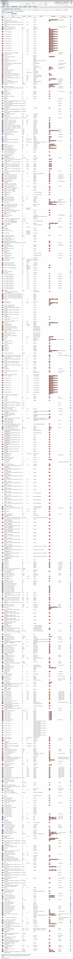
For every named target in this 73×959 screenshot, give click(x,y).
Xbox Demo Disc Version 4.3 (9, 574)
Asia (54, 10)
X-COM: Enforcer (7, 665)
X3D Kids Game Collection (9, 506)
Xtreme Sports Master (8, 147)
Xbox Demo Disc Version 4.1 (9, 604)
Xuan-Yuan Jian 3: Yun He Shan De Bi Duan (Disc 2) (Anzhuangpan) (12, 526)
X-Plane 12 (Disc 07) (8, 36)
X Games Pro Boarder (10, 20)
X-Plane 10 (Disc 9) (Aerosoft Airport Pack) (12, 75)
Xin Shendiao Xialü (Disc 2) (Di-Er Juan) (11, 449)
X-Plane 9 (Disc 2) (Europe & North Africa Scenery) (11, 167)
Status (70, 16)
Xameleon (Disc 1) (7, 195)
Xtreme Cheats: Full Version (9, 264)
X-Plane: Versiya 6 (7, 460)
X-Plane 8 (6, 336)
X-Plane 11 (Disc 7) (7, 378)
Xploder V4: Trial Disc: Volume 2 (10, 120)
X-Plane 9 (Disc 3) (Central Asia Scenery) (11, 165)
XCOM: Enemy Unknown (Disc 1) (10, 584)
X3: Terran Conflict (7, 572)
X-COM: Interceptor (7, 80)
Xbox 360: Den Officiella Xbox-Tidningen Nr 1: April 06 (12, 406)
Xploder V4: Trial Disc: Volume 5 (10, 121)
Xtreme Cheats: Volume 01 (9, 196)
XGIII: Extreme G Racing (8, 135)
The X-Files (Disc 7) (8, 698)
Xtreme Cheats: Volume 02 (9, 198)
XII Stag (5, 562)
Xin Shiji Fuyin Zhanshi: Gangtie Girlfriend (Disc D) (12, 610)
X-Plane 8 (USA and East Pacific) (10, 326)
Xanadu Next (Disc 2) (8, 254)
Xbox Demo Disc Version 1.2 (9, 655)
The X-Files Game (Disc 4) (9, 282)
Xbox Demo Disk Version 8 (9, 130)
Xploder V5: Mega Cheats (8, 124)
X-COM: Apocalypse (8, 678)
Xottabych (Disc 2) (7, 94)
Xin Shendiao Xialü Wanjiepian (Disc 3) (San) (12, 438)
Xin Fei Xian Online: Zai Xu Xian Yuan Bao (12, 211)
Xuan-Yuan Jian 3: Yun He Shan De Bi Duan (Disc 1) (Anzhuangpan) (12, 530)
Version (29, 16)
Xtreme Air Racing (7, 54)
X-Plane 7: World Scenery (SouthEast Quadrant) (12, 295)
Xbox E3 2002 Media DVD (9, 148)
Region (2, 16)
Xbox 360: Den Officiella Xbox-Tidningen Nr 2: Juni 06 (12, 403)
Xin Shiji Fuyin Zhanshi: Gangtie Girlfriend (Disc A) (12, 620)
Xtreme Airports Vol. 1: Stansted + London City (12, 127)
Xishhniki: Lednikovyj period (9, 306)
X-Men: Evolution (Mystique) (9, 651)
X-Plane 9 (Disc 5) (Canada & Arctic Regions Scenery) (12, 162)
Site (20, 6)
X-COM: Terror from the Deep (9, 56)
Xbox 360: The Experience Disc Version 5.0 (12, 219)
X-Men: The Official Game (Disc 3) (10, 176)
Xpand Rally (6, 65)
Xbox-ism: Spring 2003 (8, 513)
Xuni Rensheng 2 (7, 251)
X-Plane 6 (6, 322)
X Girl (5, 643)
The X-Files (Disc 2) (8, 697)
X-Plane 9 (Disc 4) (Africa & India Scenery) (12, 163)
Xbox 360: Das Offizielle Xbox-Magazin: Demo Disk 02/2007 (12, 243)
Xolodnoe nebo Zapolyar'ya (9, 458)
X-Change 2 (6, 229)
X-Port (5, 270)
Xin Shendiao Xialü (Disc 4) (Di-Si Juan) (11, 445)
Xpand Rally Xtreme (8, 453)
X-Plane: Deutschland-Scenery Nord (10, 150)
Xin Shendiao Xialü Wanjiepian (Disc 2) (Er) (12, 431)
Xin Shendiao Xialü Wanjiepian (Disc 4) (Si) (12, 436)
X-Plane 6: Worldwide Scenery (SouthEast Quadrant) (11, 310)
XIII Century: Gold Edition (9, 69)
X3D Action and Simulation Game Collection (12, 628)
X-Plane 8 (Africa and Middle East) (10, 335)
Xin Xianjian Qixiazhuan (8, 516)
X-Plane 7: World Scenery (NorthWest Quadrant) (12, 296)
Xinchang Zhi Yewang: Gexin (9, 640)
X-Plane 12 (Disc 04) (8, 43)
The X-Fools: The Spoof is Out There (10, 370)
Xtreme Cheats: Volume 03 (9, 262)
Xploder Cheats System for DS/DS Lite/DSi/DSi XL (12, 18)
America (51, 10)
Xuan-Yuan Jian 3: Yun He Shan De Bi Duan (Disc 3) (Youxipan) (12, 523)
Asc (63, 10)
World (43, 10)
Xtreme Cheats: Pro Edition (9, 321)
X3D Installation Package (8, 629)
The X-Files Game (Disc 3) (9, 284)
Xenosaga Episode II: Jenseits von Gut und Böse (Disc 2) (12, 23)
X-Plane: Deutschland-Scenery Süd (10, 206)
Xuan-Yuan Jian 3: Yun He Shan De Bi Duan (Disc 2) (12, 540)
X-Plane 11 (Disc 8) (7, 375)
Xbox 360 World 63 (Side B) (9, 586)
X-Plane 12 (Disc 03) (8, 45)
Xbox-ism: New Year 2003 (9, 235)
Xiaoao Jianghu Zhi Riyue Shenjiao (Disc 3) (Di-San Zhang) (12, 466)
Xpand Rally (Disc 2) (8, 324)
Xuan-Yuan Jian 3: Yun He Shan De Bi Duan (12, 419)
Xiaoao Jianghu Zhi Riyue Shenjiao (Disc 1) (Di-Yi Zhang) (12, 470)
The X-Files (6, 67)
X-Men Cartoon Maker (8, 215)
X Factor (5, 79)
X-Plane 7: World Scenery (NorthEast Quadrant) (12, 297)
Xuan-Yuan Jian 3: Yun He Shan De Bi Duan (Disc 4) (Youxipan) (12, 519)
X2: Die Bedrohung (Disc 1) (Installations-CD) (12, 355)
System (24, 16)
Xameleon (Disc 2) (7, 225)
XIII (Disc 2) (6, 348)
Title (13, 16)
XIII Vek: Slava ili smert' (8, 422)
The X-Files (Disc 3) (8, 695)
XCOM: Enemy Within (8, 582)
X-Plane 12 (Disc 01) (8, 50)
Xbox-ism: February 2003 (8, 200)
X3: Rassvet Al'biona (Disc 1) (9, 239)
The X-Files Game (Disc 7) (9, 275)
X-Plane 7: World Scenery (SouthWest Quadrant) (12, 293)
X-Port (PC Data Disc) (8, 271)
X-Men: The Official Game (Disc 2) (10, 177)
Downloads (14, 6)
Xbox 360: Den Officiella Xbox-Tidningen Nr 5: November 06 (12, 663)
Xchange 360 (6, 216)
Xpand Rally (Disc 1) (8, 325)
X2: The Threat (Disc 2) (8, 341)
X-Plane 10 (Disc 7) (7, 71)
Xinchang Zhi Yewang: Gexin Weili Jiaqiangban (12, 642)
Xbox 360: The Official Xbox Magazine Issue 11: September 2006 (13, 112)
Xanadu (5, 373)
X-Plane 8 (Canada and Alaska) (9, 332)
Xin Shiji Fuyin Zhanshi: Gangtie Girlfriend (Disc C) (12, 614)
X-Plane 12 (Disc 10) (8, 29)
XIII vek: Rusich (7, 690)
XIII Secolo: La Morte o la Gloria (10, 183)
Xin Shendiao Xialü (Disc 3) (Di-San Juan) (11, 447)
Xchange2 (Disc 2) (11, 317)
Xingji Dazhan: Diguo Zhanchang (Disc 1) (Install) (11, 687)
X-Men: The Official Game (9, 86)
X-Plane (5, 138)
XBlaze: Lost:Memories (10, 409)
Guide (25, 6)
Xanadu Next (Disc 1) (8, 256)
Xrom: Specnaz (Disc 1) (8, 579)
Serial (64, 16)
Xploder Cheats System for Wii (9, 26)
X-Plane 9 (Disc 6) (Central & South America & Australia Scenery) (12, 160)
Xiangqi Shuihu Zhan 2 (8, 156)
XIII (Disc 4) (6, 58)
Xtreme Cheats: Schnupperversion (10, 265)
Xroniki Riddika (7, 670)
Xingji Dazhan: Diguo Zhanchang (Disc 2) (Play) (13, 684)
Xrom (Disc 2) (6, 510)
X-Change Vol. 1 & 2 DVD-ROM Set (10, 395)
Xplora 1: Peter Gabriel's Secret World (11, 81)
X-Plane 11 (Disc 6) (7, 380)
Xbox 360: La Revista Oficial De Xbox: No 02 (12, 568)
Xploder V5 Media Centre (8, 145)
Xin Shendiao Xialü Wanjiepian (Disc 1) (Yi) (12, 433)
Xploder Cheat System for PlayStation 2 (11, 139)
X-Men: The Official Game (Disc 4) (10, 174)
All (7, 10)
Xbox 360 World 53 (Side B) (9, 591)
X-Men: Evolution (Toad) (8, 650)
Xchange (10, 401)
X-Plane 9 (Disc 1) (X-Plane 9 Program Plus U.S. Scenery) (13, 169)
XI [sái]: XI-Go (7, 672)
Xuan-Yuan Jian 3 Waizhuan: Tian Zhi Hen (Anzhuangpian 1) (11, 557)
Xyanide (6, 99)
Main (3, 6)
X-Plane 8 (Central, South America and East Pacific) (12, 331)
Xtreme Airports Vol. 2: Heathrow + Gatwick (12, 126)
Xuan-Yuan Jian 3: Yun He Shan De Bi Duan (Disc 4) (12, 533)
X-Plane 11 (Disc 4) (7, 385)
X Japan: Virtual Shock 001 (9, 186)
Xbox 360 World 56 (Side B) (9, 588)
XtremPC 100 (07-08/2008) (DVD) (10, 185)
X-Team (5, 338)
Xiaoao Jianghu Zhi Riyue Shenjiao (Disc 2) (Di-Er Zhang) (12, 473)
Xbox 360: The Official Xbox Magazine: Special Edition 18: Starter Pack (12, 101)
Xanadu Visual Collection (8, 353)
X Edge (6, 399)
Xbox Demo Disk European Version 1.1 (11, 131)
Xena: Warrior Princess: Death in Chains (11, 73)
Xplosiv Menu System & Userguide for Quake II (12, 63)
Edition (41, 16)
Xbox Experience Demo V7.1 (9, 157)
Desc (12, 11)
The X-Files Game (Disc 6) (9, 277)
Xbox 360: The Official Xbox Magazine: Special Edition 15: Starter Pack (12, 104)
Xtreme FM (6, 272)
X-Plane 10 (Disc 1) (7, 72)
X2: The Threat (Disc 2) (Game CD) (10, 645)
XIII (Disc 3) (6, 59)
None (60, 10)
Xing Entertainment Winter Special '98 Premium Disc (12, 88)
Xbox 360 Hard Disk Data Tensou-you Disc (12, 631)
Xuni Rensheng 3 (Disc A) (9, 249)
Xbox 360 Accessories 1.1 (8, 154)
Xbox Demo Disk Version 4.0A (9, 113)
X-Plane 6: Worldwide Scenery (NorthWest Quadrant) (11, 313)
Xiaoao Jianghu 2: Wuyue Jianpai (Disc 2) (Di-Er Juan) (13, 487)
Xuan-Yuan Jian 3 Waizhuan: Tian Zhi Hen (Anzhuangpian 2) (11, 554)
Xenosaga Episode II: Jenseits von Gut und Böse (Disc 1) (12, 25)
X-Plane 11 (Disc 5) (7, 382)
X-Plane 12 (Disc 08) (8, 34)
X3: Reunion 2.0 (7, 173)
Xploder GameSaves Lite (8, 180)
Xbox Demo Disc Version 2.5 (9, 257)
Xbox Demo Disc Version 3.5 (9, 605)
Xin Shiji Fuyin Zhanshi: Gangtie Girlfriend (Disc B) (12, 617)
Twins (40, 10)
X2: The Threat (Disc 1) (8, 344)
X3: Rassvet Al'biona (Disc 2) (9, 237)
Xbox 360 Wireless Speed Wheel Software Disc (12, 517)
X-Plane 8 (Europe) (7, 329)
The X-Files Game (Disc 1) (9, 288)
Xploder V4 (6, 140)
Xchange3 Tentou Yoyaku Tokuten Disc (11, 292)
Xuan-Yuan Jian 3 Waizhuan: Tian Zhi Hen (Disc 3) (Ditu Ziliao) (12, 550)
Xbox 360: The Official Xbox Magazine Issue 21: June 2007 (13, 110)
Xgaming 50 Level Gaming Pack (10, 241)
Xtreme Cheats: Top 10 (8, 230)
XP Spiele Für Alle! (7, 682)
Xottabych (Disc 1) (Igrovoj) (9, 97)
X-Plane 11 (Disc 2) (7, 389)
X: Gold (5, 55)
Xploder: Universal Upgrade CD (10, 28)
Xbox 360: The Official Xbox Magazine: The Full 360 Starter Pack (13, 106)
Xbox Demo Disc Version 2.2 (9, 649)
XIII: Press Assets (7, 92)
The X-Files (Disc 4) (8, 694)
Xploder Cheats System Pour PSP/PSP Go (11, 429)
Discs (8, 6)
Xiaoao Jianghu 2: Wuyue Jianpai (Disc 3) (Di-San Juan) (12, 483)
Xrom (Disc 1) (6, 512)
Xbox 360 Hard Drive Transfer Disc (10, 222)
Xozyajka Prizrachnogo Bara (9, 660)
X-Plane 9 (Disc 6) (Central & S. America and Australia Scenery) (12, 357)
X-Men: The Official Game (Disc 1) (10, 178)
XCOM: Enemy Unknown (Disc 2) (10, 60)
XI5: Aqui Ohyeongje (8, 674)
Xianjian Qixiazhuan (8, 182)
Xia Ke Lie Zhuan (7, 213)
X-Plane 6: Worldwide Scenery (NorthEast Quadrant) (11, 315)
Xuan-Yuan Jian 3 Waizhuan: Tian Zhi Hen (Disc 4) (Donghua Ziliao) (12, 547)
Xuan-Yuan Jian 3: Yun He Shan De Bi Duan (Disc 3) (12, 537)
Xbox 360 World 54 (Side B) (9, 587)
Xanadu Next (7, 681)
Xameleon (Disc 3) (7, 193)
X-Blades (6, 68)
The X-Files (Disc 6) (8, 693)
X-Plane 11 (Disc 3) (7, 387)
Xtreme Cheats (6, 116)
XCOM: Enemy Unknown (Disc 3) (10, 583)
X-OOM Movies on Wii (8, 667)
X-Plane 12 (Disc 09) (8, 31)
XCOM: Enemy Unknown (9, 427)
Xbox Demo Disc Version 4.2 (9, 82)
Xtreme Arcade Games (8, 64)
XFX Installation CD (8, 657)
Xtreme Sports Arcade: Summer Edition (11, 52)
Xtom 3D (6, 416)
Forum (35, 6)
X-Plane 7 (6, 299)
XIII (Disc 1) (6, 61)
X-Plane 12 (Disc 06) (8, 38)
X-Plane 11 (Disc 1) (7, 392)
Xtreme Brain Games (8, 244)
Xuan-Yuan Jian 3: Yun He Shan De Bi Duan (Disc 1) (12, 543)
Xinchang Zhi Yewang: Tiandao (9, 415)
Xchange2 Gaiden (7, 455)
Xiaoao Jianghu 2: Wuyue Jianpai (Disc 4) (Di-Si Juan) (12, 480)
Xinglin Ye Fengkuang (8, 654)
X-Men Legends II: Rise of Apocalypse (11, 204)
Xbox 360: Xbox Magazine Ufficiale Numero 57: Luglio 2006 (13, 172)
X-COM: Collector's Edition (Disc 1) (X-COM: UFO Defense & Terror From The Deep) (12, 425)
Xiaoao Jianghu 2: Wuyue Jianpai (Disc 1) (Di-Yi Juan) (13, 490)
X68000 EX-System (7, 133)
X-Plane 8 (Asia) (7, 334)
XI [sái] (5, 136)
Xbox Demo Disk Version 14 (9, 129)
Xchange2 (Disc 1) (11, 320)
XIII (5, 339)
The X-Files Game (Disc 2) (9, 286)
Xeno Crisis (7, 203)
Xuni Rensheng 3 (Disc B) (9, 247)
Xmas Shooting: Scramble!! (10, 152)
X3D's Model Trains (7, 635)
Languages (53, 16)
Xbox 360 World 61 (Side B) (9, 590)
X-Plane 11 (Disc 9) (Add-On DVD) (10, 374)
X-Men (5, 227)
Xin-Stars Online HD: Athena (9, 190)
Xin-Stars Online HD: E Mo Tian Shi (10, 188)
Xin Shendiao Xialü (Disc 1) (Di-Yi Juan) (11, 452)
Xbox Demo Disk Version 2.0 (9, 570)
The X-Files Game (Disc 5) (9, 279)
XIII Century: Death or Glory (9, 199)
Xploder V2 (6, 144)
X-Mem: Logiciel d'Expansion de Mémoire (11, 77)
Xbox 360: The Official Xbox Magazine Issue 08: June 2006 (13, 118)
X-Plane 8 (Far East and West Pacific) (11, 328)
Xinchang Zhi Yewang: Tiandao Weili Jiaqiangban (10, 412)
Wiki (29, 6)
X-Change (6, 396)
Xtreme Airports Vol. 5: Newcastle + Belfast (12, 125)
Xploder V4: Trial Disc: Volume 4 (10, 122)
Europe (46, 10)
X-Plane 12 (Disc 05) (8, 41)
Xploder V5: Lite (7, 115)
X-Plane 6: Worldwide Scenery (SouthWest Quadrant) (11, 308)
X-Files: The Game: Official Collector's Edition (12, 507)
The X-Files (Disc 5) (8, 691)
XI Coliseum (6, 369)
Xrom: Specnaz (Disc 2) (8, 577)
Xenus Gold (6, 677)
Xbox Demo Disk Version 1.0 (9, 637)
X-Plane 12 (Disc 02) (8, 48)
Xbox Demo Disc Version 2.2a (9, 647)
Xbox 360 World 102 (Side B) (9, 407)
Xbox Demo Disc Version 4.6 (9, 420)
